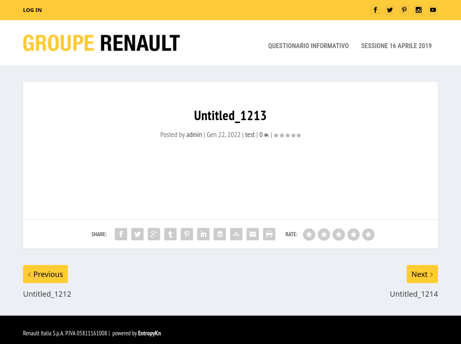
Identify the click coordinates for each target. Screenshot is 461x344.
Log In (32, 10)
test (250, 127)
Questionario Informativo (308, 39)
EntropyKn (149, 326)
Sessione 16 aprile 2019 (396, 39)
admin (194, 127)
